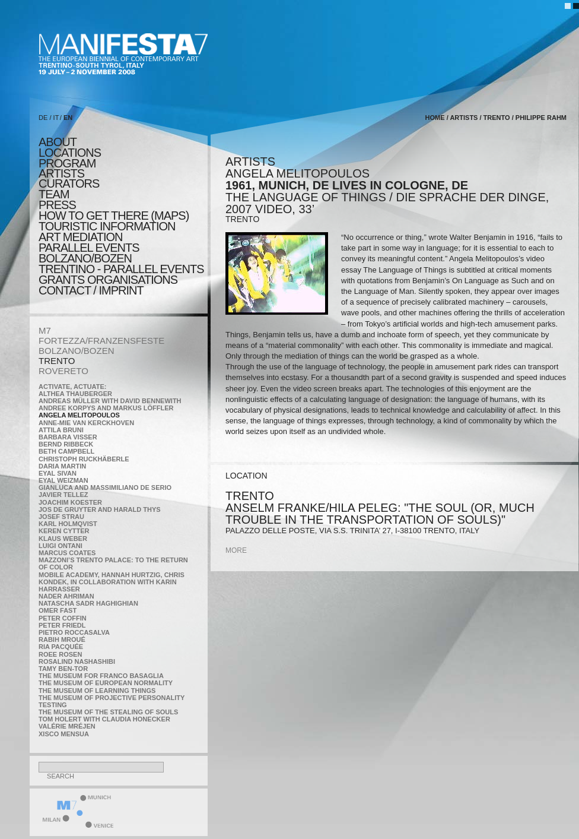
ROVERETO (63, 371)
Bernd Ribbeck (66, 444)
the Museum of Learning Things (97, 690)
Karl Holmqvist (68, 523)
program (67, 163)
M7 (45, 330)
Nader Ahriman (66, 596)
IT (56, 117)
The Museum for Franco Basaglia (101, 675)
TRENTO (57, 361)
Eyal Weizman (63, 480)
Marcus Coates (67, 552)
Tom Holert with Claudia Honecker (104, 719)
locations (70, 152)
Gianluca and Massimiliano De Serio (105, 487)
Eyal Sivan (58, 473)
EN (67, 117)
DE (43, 117)
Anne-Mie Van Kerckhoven (86, 422)
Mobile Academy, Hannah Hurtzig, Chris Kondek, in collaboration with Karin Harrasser (111, 582)
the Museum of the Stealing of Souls (108, 711)
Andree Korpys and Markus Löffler (106, 407)
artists (61, 173)
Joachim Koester (70, 502)
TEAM (54, 194)
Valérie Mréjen (67, 726)
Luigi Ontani (60, 545)
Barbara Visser (68, 437)
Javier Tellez (63, 494)
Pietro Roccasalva (74, 632)
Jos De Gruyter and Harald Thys (100, 509)
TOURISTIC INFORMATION (107, 226)
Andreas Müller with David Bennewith (110, 400)
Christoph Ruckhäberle (84, 459)
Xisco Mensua (64, 733)
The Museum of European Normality (106, 682)
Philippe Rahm (541, 117)
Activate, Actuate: (72, 386)
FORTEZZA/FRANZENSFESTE (101, 340)
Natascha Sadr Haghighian (88, 603)
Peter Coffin (63, 618)
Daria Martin (62, 466)
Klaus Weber (63, 538)
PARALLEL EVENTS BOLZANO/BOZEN (89, 253)
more (236, 550)
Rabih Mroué (62, 639)
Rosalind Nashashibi (77, 661)
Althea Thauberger (75, 393)
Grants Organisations (108, 279)
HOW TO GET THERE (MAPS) (114, 215)
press (57, 205)
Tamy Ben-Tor (63, 668)
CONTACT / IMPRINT (91, 290)
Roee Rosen (60, 654)
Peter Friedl (62, 625)
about (58, 142)
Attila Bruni (61, 429)
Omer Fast (58, 610)
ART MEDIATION (80, 237)
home (435, 117)
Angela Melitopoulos (79, 415)
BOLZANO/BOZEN (76, 351)
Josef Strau (61, 516)
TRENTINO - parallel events (121, 269)
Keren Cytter (64, 530)
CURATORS (69, 183)
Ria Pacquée (61, 646)
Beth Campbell (66, 451)
